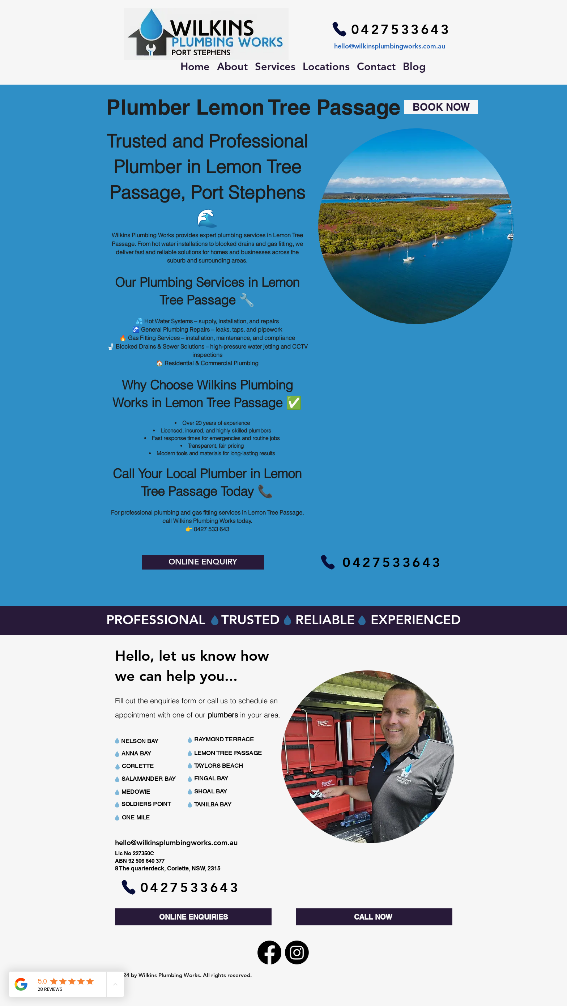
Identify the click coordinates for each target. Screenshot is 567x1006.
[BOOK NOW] (441, 107)
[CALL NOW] (374, 916)
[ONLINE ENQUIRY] (203, 562)
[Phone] (339, 28)
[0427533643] (401, 28)
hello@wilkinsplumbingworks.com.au (389, 46)
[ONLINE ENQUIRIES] (193, 916)
